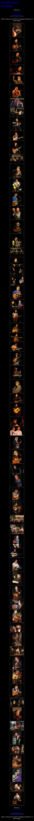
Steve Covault (17, 11)
